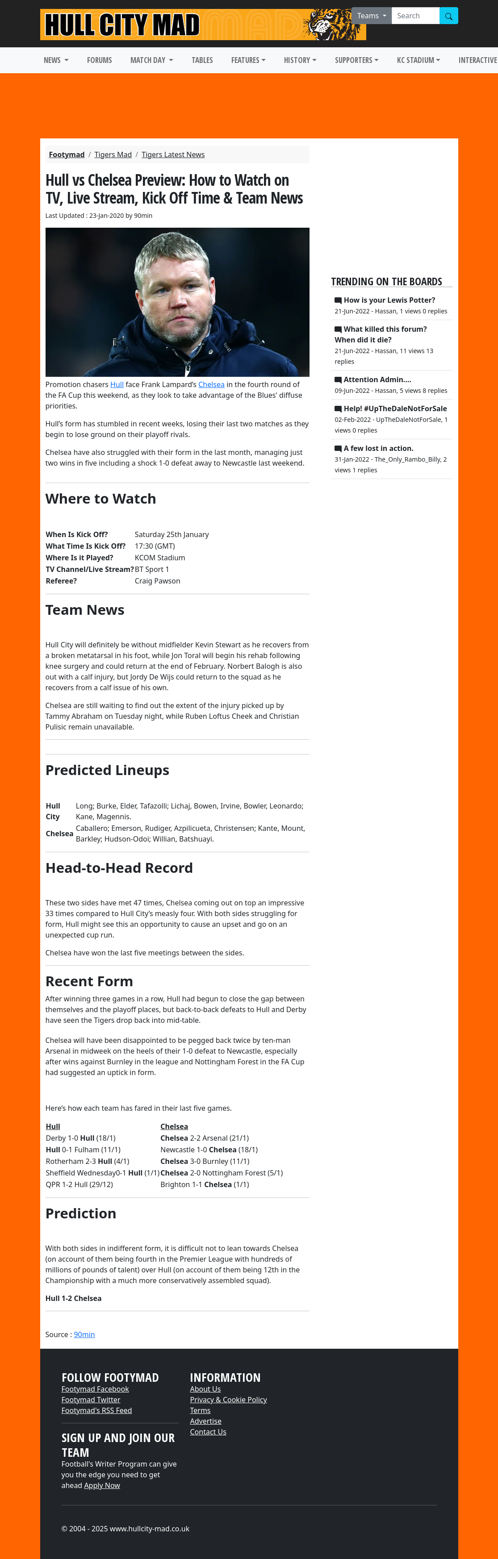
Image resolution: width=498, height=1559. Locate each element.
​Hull (117, 384)
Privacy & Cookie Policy (228, 1400)
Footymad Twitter (91, 1400)
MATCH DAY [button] (148, 60)
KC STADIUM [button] (415, 60)
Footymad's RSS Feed (97, 1410)
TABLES (202, 60)
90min (84, 1334)
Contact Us (208, 1432)
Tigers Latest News (173, 154)
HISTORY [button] (297, 60)
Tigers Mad (113, 154)
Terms (200, 1410)
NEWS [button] (53, 60)
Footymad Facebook (95, 1389)
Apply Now (102, 1485)
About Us (205, 1389)
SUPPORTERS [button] (353, 60)
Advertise (205, 1421)
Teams (369, 16)
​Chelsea (211, 384)
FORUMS (99, 60)
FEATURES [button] (245, 60)
